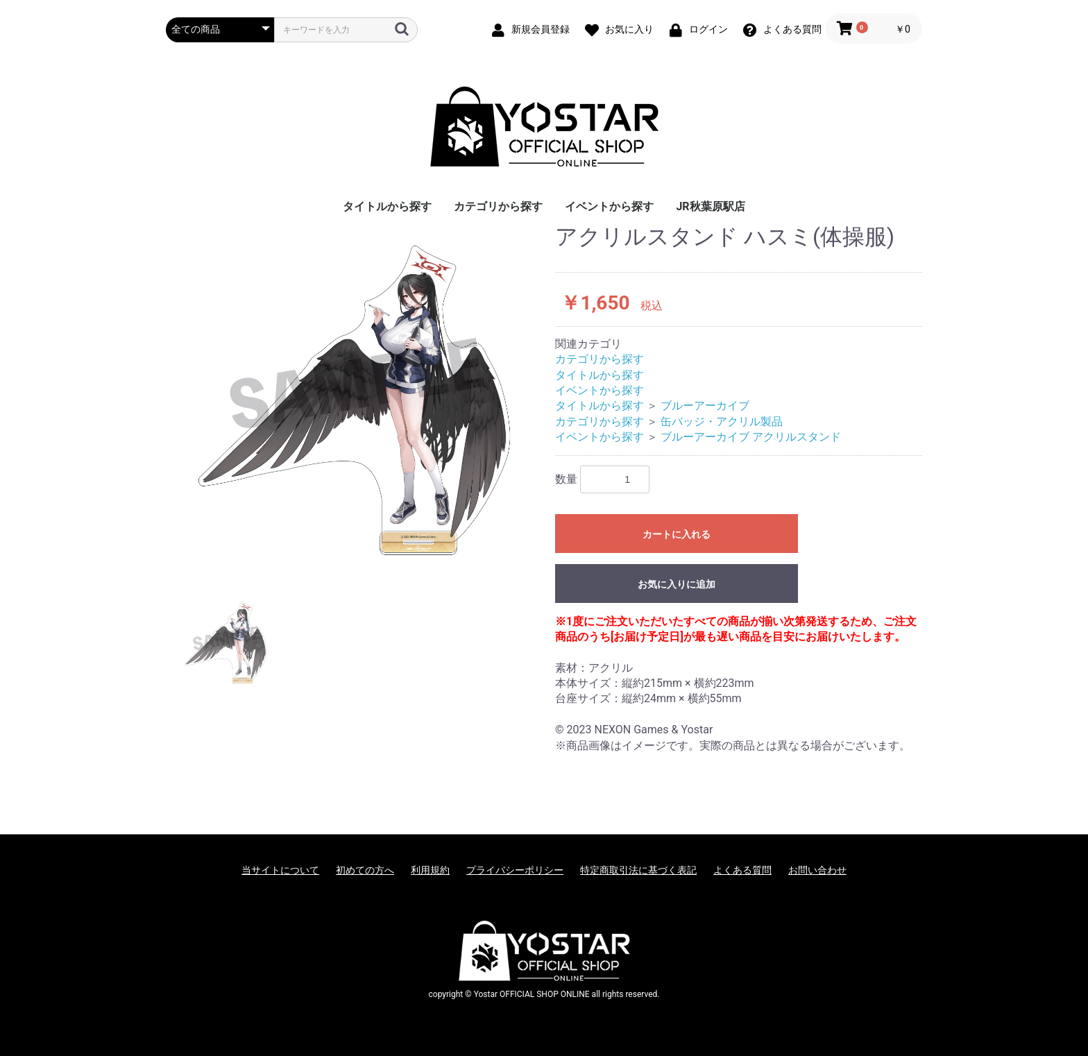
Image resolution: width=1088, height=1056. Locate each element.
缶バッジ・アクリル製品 (722, 421)
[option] (355, 400)
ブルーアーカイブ (705, 405)
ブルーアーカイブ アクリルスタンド (751, 436)
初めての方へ (365, 870)
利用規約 (430, 870)
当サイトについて (280, 870)
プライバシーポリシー (514, 870)
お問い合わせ (817, 870)
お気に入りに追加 (676, 584)
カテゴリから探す (498, 206)
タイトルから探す (387, 206)
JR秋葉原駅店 (710, 206)
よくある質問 (742, 870)
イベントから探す (609, 206)
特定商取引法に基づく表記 (638, 870)
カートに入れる (677, 534)
